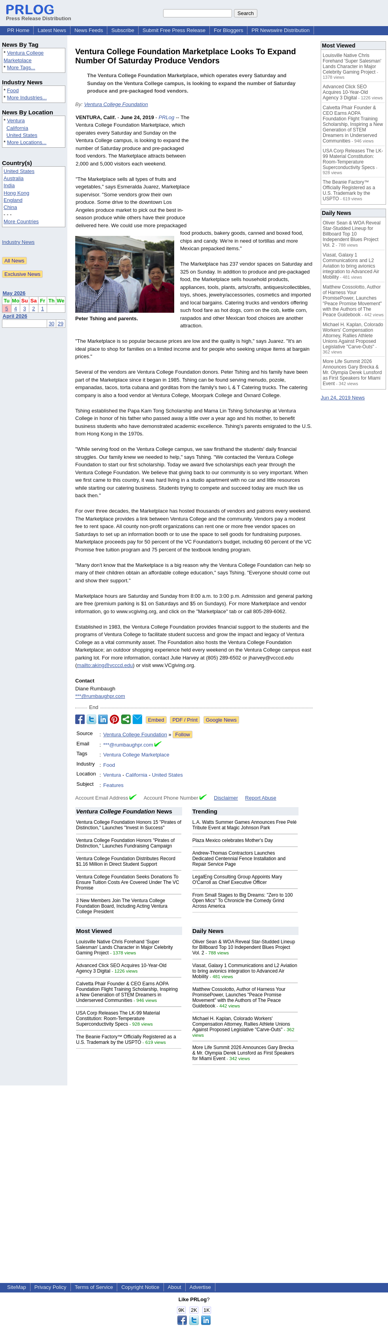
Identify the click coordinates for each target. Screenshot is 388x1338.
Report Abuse (260, 798)
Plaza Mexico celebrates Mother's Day (232, 840)
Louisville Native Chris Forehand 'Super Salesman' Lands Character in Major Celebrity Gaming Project (124, 947)
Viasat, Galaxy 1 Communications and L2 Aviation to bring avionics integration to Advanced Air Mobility (244, 971)
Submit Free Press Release (174, 30)
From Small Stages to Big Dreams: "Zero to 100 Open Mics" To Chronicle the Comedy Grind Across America (242, 900)
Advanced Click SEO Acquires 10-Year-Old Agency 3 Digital (345, 92)
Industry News (18, 242)
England (13, 200)
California (17, 128)
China (10, 207)
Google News (221, 720)
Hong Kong (16, 193)
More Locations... (27, 142)
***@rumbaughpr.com (100, 696)
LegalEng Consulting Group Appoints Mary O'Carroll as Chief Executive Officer (237, 879)
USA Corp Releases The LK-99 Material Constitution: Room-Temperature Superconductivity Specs (118, 1018)
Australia (14, 178)
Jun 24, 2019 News (343, 398)
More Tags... (21, 67)
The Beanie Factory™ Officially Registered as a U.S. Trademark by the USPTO (126, 1039)
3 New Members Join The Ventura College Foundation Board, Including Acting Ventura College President (121, 906)
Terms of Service (94, 1287)
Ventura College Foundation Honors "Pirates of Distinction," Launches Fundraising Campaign (125, 843)
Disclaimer (226, 798)
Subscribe (122, 30)
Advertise (200, 1287)
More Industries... (27, 98)
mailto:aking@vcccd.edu (105, 665)
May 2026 (14, 293)
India (9, 185)
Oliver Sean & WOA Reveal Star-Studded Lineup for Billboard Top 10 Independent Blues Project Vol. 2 (243, 947)
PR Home (18, 30)
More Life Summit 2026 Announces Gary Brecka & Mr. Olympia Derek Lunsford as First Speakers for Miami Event (243, 1053)
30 (51, 324)
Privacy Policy (50, 1287)
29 (60, 324)
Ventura (16, 121)
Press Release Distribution (38, 15)
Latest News (52, 30)
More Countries (21, 221)
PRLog (167, 117)
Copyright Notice (140, 1287)
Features (113, 785)
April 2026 (15, 316)
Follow (182, 734)
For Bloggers (228, 30)
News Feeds (88, 30)
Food (13, 90)
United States (21, 135)
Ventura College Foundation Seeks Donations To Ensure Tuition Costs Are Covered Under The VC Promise (127, 882)
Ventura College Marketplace (136, 755)
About (174, 1287)
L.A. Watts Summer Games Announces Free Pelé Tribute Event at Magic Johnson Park (244, 825)
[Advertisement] (253, 171)
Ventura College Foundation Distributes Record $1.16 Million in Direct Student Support (125, 861)
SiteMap (16, 1287)
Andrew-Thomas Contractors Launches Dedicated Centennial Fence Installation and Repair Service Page (239, 858)
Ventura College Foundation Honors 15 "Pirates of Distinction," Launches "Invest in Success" (128, 825)
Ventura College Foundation (116, 104)
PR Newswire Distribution (280, 30)
